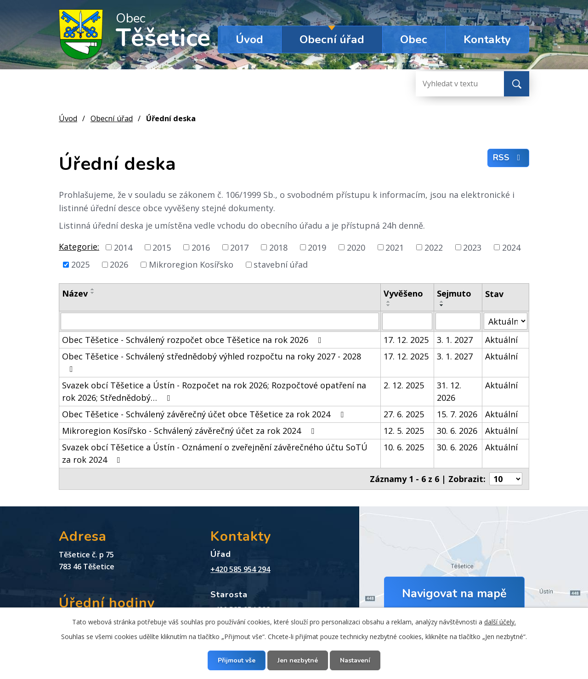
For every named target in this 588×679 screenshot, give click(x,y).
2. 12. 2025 (404, 385)
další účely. (500, 621)
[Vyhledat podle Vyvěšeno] (407, 321)
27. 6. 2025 (404, 414)
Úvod (249, 39)
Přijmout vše (236, 660)
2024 (511, 247)
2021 (394, 247)
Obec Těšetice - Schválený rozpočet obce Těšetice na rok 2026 (193, 339)
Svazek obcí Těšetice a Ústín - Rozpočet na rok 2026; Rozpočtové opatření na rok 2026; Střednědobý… (214, 391)
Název (75, 293)
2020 (356, 247)
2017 (239, 247)
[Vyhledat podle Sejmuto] (458, 321)
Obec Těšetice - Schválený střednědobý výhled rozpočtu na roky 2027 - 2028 (211, 362)
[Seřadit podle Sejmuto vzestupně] (442, 301)
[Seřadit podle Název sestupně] (93, 293)
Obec (413, 39)
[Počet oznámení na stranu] (505, 478)
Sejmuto (454, 293)
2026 (119, 264)
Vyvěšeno (403, 293)
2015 (162, 247)
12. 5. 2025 (404, 430)
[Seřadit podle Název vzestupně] (93, 289)
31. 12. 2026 (449, 391)
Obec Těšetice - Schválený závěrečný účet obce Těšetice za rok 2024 (204, 414)
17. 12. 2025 (406, 339)
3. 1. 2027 (455, 339)
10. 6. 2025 (404, 447)
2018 (278, 247)
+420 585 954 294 (240, 569)
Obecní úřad (332, 39)
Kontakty (487, 39)
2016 (201, 247)
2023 (472, 247)
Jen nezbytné (297, 660)
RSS (508, 157)
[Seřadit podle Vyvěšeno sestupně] (389, 305)
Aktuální (501, 339)
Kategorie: (79, 246)
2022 (433, 247)
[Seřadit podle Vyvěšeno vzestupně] (389, 301)
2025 (80, 264)
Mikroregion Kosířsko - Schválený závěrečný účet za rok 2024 (190, 430)
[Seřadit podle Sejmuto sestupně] (442, 305)
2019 (317, 247)
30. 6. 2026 (457, 430)
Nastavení (355, 660)
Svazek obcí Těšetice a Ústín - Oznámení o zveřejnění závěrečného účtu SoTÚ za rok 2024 (215, 453)
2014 (123, 247)
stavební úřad (281, 264)
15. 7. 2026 (457, 414)
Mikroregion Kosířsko (191, 264)
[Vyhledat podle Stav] (505, 321)
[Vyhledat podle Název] (220, 321)
